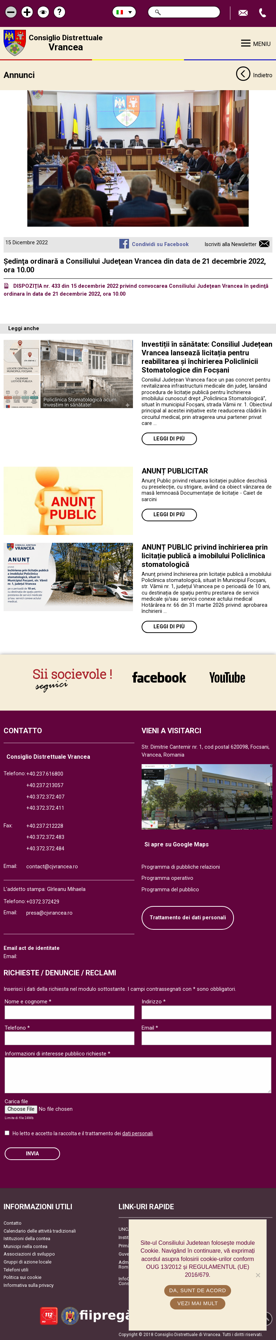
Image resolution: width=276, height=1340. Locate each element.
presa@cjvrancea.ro (49, 912)
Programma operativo (167, 877)
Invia (32, 1153)
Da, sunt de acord (197, 1290)
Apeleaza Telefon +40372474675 (263, 13)
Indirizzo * (154, 1001)
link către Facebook (159, 677)
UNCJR (126, 1228)
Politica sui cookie (22, 1276)
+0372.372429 (42, 901)
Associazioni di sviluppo (29, 1253)
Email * (150, 1027)
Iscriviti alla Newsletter (230, 244)
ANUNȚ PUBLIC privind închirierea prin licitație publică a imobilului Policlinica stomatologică (205, 555)
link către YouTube (227, 677)
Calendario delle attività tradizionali (40, 1230)
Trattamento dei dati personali (188, 917)
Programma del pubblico (170, 889)
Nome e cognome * (28, 1001)
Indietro (254, 74)
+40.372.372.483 (45, 836)
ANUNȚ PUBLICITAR (175, 470)
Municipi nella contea (25, 1245)
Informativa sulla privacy (29, 1284)
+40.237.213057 (44, 785)
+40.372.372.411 (45, 807)
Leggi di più (169, 438)
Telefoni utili (16, 1268)
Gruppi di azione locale (27, 1261)
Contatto (13, 1222)
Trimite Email (244, 13)
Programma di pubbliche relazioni (181, 866)
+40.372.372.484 (45, 848)
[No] (257, 1275)
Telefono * (17, 1027)
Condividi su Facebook (160, 244)
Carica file (16, 1101)
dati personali (137, 1132)
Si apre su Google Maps (176, 843)
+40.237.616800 (44, 773)
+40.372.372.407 (45, 796)
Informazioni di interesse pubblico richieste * (57, 1052)
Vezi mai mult (197, 1303)
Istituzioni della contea (27, 1237)
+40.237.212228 (44, 825)
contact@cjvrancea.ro (52, 866)
